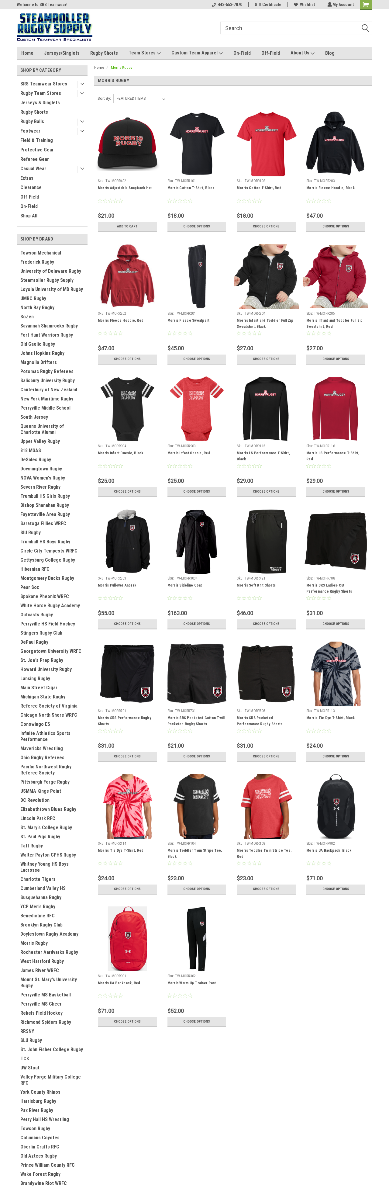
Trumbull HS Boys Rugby (45, 542)
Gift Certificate (267, 4)
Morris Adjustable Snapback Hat (125, 188)
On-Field (242, 53)
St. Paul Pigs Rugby (40, 837)
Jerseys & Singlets (40, 103)
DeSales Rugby (35, 459)
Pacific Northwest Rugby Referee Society (45, 770)
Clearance (31, 187)
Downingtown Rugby (41, 469)
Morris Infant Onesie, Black (120, 453)
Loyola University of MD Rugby (51, 289)
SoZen (27, 317)
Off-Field (270, 53)
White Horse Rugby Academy (50, 605)
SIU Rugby (30, 532)
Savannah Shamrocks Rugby (49, 326)
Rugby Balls (32, 121)
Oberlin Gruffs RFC (39, 1147)
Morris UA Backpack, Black (328, 850)
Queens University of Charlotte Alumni (42, 429)
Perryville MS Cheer (41, 1004)
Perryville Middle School (45, 408)
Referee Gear (34, 159)
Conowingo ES (35, 724)
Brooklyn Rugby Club (41, 925)
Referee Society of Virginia (48, 706)
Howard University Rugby (46, 669)
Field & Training (36, 140)
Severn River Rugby (40, 487)
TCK (24, 1059)
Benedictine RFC (37, 916)
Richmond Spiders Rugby (45, 1022)
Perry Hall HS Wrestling (44, 1119)
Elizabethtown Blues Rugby (48, 809)
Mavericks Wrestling (41, 748)
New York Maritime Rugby (46, 399)
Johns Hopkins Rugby (42, 353)
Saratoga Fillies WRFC (43, 523)
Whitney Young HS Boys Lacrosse (44, 867)
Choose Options (196, 226)
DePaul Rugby (34, 642)
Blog (330, 53)
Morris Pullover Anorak (117, 585)
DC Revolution (35, 800)
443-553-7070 (226, 4)
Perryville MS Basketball (45, 995)
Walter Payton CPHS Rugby (48, 855)
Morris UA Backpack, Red (119, 983)
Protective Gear (37, 150)
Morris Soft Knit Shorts (256, 585)
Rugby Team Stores (40, 93)
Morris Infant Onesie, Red (188, 453)
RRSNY (27, 1031)
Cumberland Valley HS (43, 888)
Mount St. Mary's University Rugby (48, 983)
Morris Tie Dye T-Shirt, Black (330, 718)
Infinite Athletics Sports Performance (45, 736)
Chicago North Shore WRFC (48, 715)
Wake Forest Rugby (40, 1174)
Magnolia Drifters (38, 362)
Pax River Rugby (36, 1110)
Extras (26, 178)
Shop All (28, 216)
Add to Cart (127, 226)
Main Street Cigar (38, 688)
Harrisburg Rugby (38, 1101)
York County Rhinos (40, 1092)
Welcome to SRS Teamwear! (42, 4)
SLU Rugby (31, 1040)
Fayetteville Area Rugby (45, 514)
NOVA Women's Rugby (42, 478)
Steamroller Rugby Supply (47, 280)
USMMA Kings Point (40, 791)
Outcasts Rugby (36, 615)
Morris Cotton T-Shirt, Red (259, 188)
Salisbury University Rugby (47, 380)
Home (27, 53)
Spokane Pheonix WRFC (44, 596)
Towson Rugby (35, 1128)
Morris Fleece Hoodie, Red (120, 320)
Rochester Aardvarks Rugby (49, 952)
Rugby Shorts (104, 53)
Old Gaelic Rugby (37, 344)
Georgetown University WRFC (50, 651)
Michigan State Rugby (42, 697)
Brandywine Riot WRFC (43, 1183)
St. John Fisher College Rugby (51, 1049)
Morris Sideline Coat (184, 585)
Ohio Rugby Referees (42, 757)
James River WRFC (39, 970)
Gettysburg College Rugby (47, 560)
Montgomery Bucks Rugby (47, 578)
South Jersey (34, 417)
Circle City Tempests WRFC (48, 551)
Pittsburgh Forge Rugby (45, 782)
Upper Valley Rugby (40, 441)
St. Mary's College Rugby (46, 827)
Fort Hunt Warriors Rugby (46, 335)
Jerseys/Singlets (62, 53)
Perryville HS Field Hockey (47, 624)
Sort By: (104, 98)
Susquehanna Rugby (40, 897)
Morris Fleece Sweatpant (188, 320)
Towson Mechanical (40, 253)
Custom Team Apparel (197, 53)
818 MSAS (30, 450)
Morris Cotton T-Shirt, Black (190, 188)
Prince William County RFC (47, 1165)
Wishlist (303, 4)
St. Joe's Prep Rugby (41, 660)
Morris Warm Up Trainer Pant (191, 983)
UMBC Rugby (33, 298)
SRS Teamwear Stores (43, 84)
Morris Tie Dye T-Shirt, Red (120, 850)
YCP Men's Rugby (37, 906)
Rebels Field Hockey (41, 1013)
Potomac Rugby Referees (47, 371)
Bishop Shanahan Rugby (44, 505)
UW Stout (30, 1068)
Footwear (30, 131)
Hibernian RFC (35, 569)
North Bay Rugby (37, 307)
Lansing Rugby (35, 678)
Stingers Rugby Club (41, 633)
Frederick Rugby (37, 262)
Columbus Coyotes (40, 1138)
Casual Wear (33, 168)
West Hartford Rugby (42, 961)
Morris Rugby (34, 943)
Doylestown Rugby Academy (49, 934)
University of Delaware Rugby (50, 271)
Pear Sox (29, 587)
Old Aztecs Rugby (38, 1156)
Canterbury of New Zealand (48, 390)
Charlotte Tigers (38, 879)
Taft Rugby (31, 846)
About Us (303, 53)
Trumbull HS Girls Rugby (45, 496)
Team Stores (145, 53)
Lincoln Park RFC (37, 818)
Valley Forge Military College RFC (50, 1080)
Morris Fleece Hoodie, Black (330, 188)
